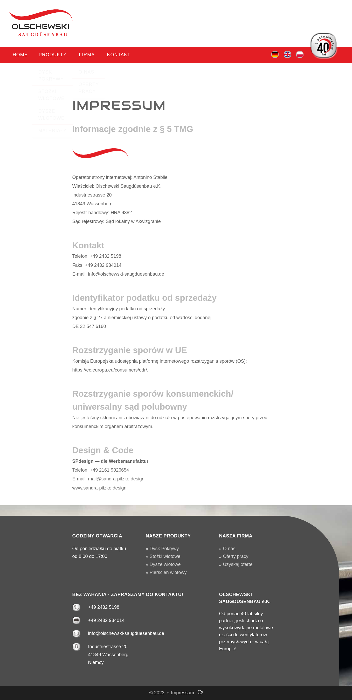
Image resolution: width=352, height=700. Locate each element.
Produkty (50, 55)
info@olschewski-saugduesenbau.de (126, 633)
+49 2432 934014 (106, 620)
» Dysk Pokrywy (162, 548)
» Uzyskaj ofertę (236, 564)
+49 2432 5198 (104, 607)
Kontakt (111, 55)
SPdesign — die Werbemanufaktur (110, 461)
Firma (82, 55)
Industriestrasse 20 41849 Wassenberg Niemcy (108, 654)
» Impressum (179, 692)
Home (19, 55)
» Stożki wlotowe (163, 556)
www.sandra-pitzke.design (99, 488)
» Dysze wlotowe (163, 564)
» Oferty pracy (234, 556)
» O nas (227, 548)
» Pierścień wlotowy (166, 572)
